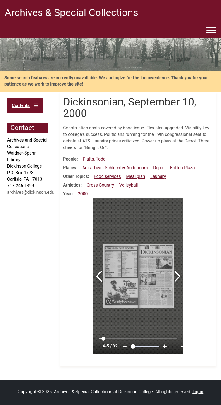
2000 (83, 193)
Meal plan (135, 176)
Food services (107, 176)
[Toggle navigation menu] (211, 30)
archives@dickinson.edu (30, 192)
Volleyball (128, 185)
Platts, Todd (94, 158)
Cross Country (100, 185)
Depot (159, 167)
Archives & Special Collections (71, 12)
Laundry (158, 176)
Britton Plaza (182, 167)
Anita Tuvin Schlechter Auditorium (115, 167)
